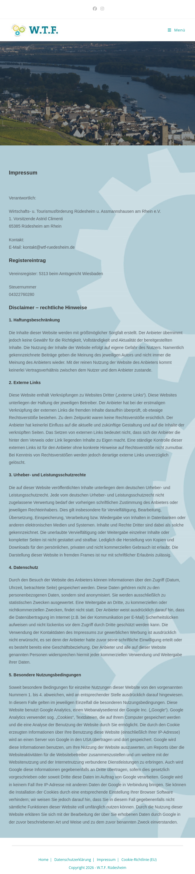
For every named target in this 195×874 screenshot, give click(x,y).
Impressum (106, 859)
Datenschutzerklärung (72, 859)
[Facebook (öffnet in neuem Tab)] (95, 8)
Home (44, 859)
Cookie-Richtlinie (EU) (139, 859)
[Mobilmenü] (176, 30)
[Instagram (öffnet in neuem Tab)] (101, 8)
